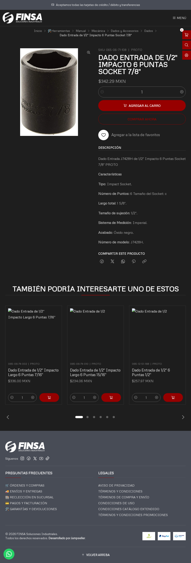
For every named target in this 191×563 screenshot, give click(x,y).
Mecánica (98, 30)
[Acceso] (186, 55)
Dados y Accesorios (124, 30)
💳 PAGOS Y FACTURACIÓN (26, 503)
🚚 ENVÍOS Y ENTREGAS (23, 491)
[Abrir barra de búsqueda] (186, 45)
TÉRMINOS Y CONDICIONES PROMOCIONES (133, 515)
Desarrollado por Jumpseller (67, 538)
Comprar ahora (142, 119)
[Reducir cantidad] (102, 92)
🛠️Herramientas (59, 30)
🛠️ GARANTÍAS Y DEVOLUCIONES (31, 509)
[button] (79, 417)
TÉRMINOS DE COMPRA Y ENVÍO (123, 497)
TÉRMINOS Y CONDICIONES (120, 491)
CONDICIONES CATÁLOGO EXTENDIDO (128, 509)
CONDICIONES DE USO (116, 503)
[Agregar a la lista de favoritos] (129, 135)
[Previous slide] (8, 417)
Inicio (38, 30)
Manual (81, 30)
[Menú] (179, 18)
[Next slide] (182, 417)
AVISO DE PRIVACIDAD (116, 485)
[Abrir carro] (186, 34)
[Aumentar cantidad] (182, 92)
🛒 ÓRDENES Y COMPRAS (24, 485)
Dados (148, 30)
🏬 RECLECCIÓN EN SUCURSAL (29, 497)
